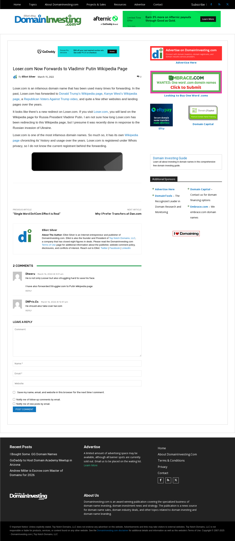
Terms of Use (49, 244)
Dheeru (30, 273)
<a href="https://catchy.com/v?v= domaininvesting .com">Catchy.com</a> (77, 161)
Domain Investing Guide (170, 158)
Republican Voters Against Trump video (51, 99)
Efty (161, 126)
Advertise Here (186, 61)
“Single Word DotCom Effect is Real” (37, 213)
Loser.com (101, 111)
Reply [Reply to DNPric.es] (29, 311)
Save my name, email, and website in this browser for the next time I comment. (60, 392)
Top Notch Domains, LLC (122, 238)
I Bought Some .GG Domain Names (33, 454)
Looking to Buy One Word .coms (186, 93)
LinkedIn (126, 248)
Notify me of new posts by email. (33, 404)
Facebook (114, 248)
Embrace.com (199, 206)
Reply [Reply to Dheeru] (29, 291)
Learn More (91, 465)
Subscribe (198, 5)
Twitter (104, 248)
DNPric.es (32, 301)
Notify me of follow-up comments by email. (38, 399)
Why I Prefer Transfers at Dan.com (118, 213)
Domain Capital (200, 189)
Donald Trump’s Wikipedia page (81, 93)
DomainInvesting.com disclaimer (112, 530)
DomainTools (163, 195)
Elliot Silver (28, 76)
